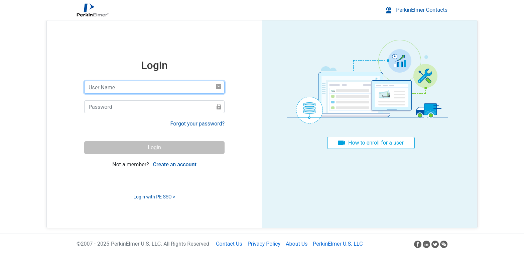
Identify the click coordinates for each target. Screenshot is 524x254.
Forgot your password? (197, 123)
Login (154, 147)
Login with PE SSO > (154, 196)
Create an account (174, 164)
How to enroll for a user (376, 143)
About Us (296, 244)
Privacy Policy (264, 244)
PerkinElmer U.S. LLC (338, 244)
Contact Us (229, 244)
